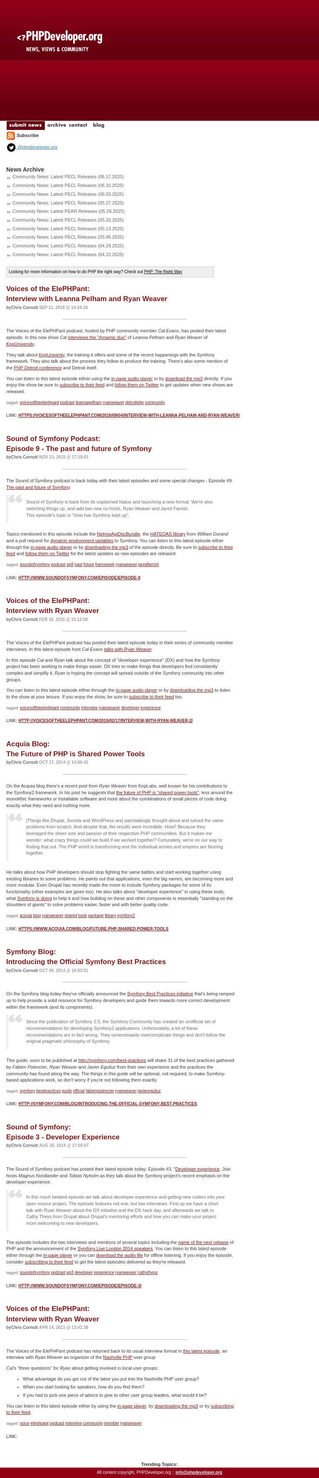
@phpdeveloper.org (31, 147)
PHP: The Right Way (163, 271)
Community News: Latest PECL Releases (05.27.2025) (68, 202)
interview (89, 707)
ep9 (70, 564)
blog (37, 915)
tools (82, 915)
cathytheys (148, 1272)
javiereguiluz (149, 1091)
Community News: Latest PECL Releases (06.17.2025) (68, 176)
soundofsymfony (35, 564)
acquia (26, 915)
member (111, 1423)
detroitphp (134, 402)
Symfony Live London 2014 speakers (115, 1248)
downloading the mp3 (106, 547)
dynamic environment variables (81, 540)
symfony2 (126, 915)
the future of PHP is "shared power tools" (157, 792)
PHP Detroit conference (37, 367)
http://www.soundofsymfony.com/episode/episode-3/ (79, 1286)
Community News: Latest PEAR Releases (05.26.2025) (68, 211)
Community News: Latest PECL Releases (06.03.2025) (68, 194)
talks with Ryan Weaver (127, 649)
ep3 (70, 1272)
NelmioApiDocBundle (118, 533)
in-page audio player (132, 378)
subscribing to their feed (49, 1261)
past (79, 564)
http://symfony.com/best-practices (112, 1060)
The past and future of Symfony (38, 487)
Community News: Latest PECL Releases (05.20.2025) (68, 219)
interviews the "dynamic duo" (97, 337)
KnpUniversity (20, 343)
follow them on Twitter (137, 384)
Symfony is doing (34, 898)
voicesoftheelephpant (39, 402)
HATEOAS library (168, 533)
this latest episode (201, 1350)
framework (105, 564)
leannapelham (89, 402)
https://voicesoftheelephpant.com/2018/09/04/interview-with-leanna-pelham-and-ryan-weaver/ (129, 415)
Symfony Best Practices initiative (160, 993)
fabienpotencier (100, 1091)
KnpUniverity (51, 354)
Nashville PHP (117, 1357)
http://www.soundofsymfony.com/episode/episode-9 (79, 578)
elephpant (39, 1423)
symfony (27, 1091)
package (96, 915)
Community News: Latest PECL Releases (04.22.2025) (68, 254)
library (110, 915)
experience (150, 707)
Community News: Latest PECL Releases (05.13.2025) (68, 228)
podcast (67, 402)
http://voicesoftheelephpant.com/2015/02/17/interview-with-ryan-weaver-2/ (105, 720)
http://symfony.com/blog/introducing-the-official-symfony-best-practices (107, 1104)
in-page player (57, 1255)
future (88, 564)
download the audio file (119, 1255)
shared (70, 915)
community (155, 402)
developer (130, 707)
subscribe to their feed (81, 384)
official (79, 1091)
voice (24, 1423)
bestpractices (48, 1091)
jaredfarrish (148, 564)
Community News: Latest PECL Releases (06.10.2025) (68, 185)
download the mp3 (184, 378)
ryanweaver (113, 402)
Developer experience (197, 1168)
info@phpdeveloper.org (199, 1472)
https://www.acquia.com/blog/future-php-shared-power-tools (93, 929)
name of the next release (203, 1242)
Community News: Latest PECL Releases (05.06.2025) (68, 236)
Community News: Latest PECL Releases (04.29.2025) (68, 245)
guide (67, 1091)
